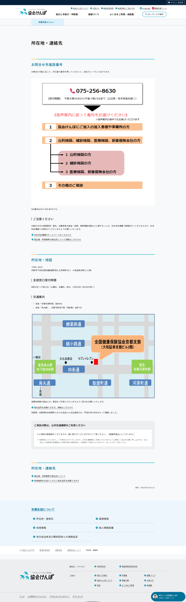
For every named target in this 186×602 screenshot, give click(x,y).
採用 (98, 585)
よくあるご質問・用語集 (122, 14)
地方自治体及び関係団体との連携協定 (57, 536)
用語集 (149, 585)
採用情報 (41, 527)
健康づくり (93, 14)
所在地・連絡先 (44, 518)
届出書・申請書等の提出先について (49, 476)
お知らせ (96, 8)
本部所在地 (101, 566)
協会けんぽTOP (28, 550)
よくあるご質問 (128, 585)
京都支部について (43, 509)
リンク (22, 596)
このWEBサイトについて (37, 596)
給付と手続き (102, 575)
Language (146, 8)
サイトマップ (78, 596)
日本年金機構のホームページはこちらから (52, 234)
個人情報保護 (106, 527)
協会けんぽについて (80, 8)
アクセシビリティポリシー (59, 596)
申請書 (124, 575)
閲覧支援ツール (161, 8)
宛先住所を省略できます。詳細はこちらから (53, 407)
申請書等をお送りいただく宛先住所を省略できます (56, 480)
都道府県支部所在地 (129, 566)
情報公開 (125, 580)
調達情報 (104, 518)
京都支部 (58, 550)
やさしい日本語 (177, 2)
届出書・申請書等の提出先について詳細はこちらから (57, 239)
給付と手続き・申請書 (67, 14)
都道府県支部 (108, 8)
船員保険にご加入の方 (126, 8)
